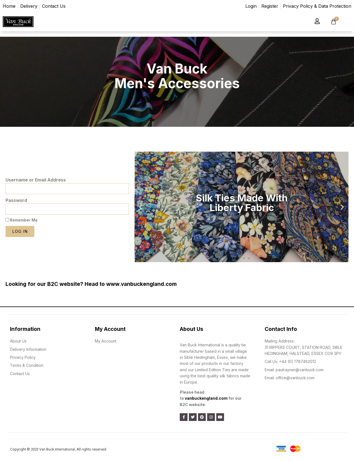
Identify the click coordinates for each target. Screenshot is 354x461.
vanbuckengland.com (206, 398)
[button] (234, 258)
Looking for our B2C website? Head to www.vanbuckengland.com (91, 284)
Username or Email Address (36, 180)
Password (16, 200)
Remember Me (22, 220)
